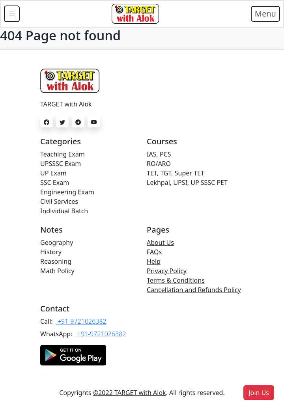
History (51, 252)
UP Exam (53, 173)
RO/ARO (159, 163)
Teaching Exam (62, 154)
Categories (60, 141)
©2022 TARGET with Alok (129, 392)
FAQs (154, 252)
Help (154, 261)
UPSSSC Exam (60, 163)
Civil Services (59, 201)
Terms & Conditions (176, 280)
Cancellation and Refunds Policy (194, 289)
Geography (56, 242)
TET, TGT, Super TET (175, 173)
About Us (160, 242)
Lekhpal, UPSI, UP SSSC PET (187, 182)
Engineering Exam (67, 192)
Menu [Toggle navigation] (265, 13)
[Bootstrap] (135, 14)
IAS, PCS (159, 154)
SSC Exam (54, 182)
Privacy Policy (167, 270)
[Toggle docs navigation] (12, 14)
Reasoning (55, 261)
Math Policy (57, 270)
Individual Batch (64, 211)
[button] (258, 392)
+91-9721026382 (81, 321)
